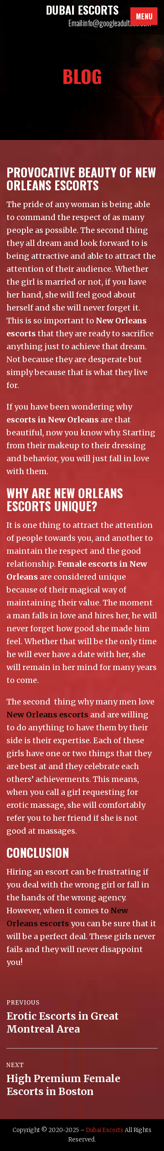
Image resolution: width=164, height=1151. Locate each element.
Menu (144, 16)
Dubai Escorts (104, 1130)
